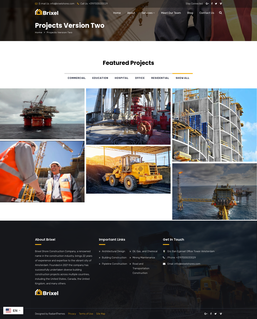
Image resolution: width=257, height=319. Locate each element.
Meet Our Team (171, 12)
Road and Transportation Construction (141, 268)
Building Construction (114, 257)
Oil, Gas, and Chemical (145, 251)
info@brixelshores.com (62, 3)
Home (117, 12)
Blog (190, 12)
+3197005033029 (98, 3)
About (131, 12)
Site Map (100, 313)
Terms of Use (86, 313)
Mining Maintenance (144, 257)
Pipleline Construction (114, 263)
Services (147, 12)
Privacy (72, 313)
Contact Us (206, 12)
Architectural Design (113, 251)
